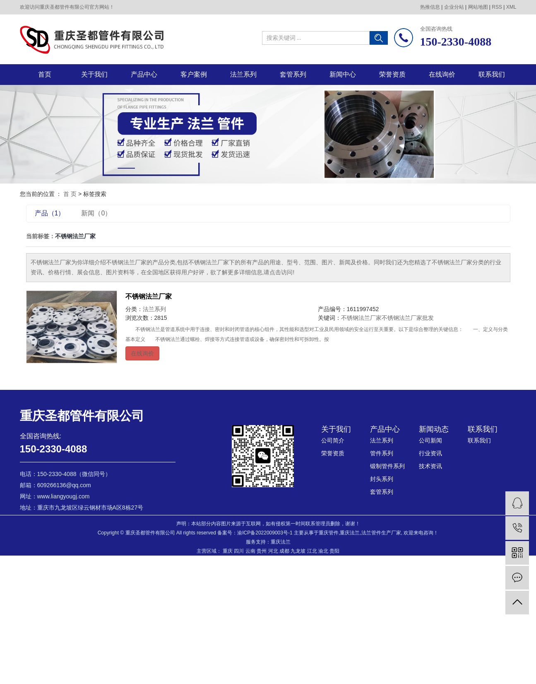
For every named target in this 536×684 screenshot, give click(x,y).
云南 (250, 551)
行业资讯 (430, 453)
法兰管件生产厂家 (381, 533)
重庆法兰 (350, 533)
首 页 (70, 194)
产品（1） (50, 213)
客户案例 (193, 74)
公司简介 (332, 440)
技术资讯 (430, 466)
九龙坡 (298, 551)
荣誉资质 (392, 74)
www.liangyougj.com (63, 496)
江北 (312, 551)
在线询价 (442, 74)
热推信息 (430, 7)
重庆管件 (329, 533)
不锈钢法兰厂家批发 (408, 317)
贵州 (262, 551)
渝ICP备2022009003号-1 (264, 533)
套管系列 (293, 74)
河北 (273, 551)
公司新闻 (430, 440)
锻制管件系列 (387, 466)
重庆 (228, 551)
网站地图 (478, 7)
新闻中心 (342, 74)
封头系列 (381, 479)
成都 (284, 551)
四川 (239, 551)
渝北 (323, 551)
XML (511, 7)
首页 (44, 74)
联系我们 (491, 74)
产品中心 (144, 74)
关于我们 (94, 74)
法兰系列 (243, 74)
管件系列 (381, 453)
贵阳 (334, 551)
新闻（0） (96, 213)
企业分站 (454, 7)
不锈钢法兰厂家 (148, 296)
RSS (497, 7)
